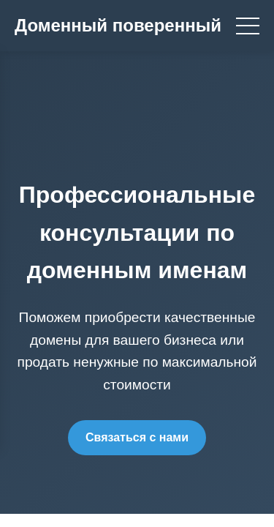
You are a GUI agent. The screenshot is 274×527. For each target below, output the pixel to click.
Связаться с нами (137, 437)
